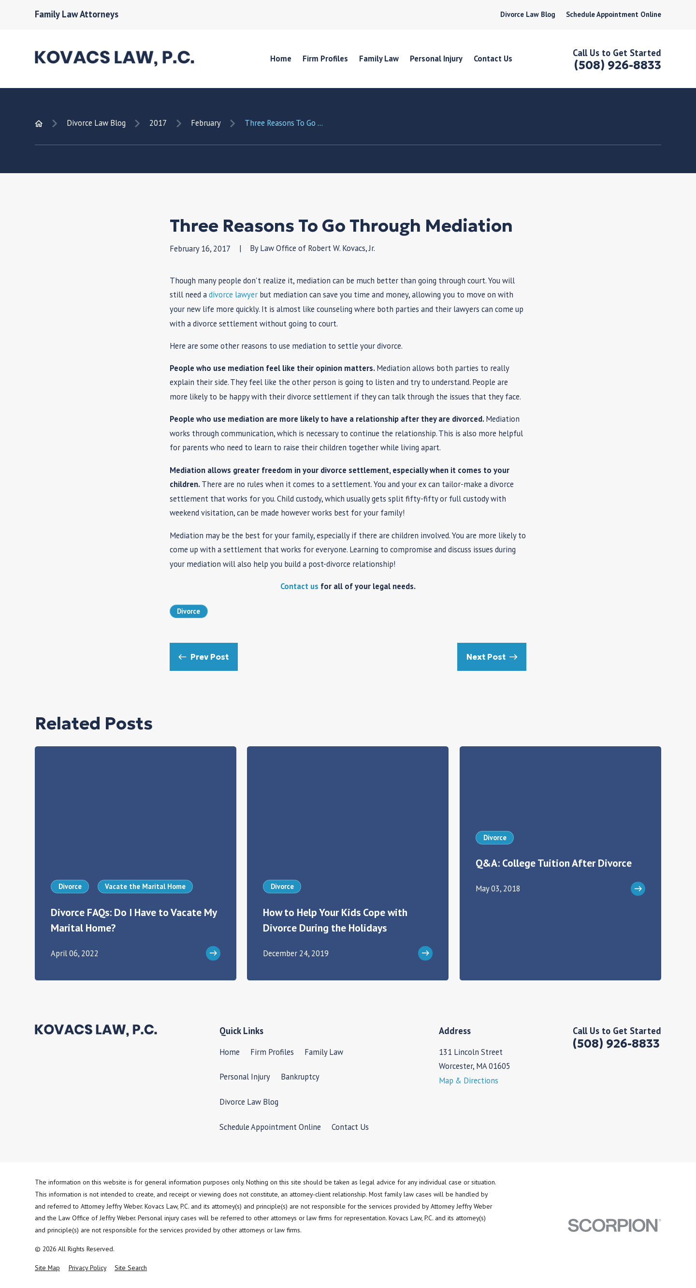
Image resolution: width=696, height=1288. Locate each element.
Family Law (323, 1052)
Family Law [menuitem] (379, 58)
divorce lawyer (233, 294)
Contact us (299, 586)
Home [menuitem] (280, 58)
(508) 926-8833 (617, 65)
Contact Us (350, 1127)
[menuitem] (47, 1268)
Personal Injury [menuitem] (436, 58)
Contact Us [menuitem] (493, 58)
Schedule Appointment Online (613, 14)
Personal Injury (244, 1076)
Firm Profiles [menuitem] (325, 58)
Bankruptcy (300, 1076)
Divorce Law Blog (527, 14)
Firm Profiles (272, 1052)
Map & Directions (468, 1080)
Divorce (188, 611)
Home (229, 1052)
